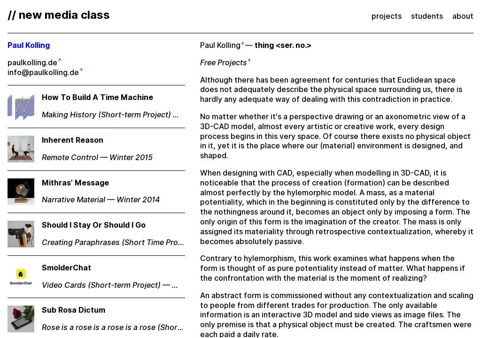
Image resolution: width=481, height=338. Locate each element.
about (462, 16)
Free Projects (223, 62)
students (427, 16)
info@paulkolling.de (43, 72)
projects (387, 16)
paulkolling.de (32, 62)
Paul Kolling (220, 45)
